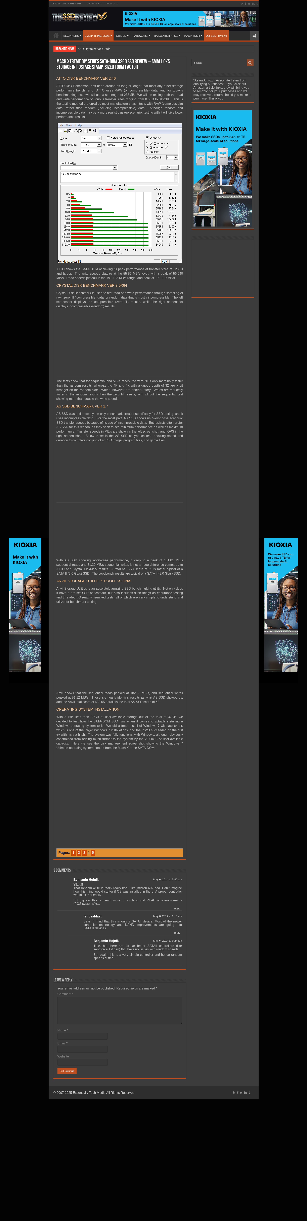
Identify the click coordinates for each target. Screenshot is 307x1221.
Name (62, 1021)
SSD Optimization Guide (94, 49)
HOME (56, 35)
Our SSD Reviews (216, 35)
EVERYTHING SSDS (97, 35)
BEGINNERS (71, 35)
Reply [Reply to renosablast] (177, 924)
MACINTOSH (192, 35)
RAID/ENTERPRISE (166, 35)
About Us (111, 3)
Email (62, 1034)
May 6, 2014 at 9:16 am (167, 907)
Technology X (94, 3)
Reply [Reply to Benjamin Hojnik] (177, 899)
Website (63, 1047)
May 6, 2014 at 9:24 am (167, 931)
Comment (65, 985)
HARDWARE (139, 35)
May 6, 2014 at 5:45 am (167, 870)
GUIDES (121, 35)
